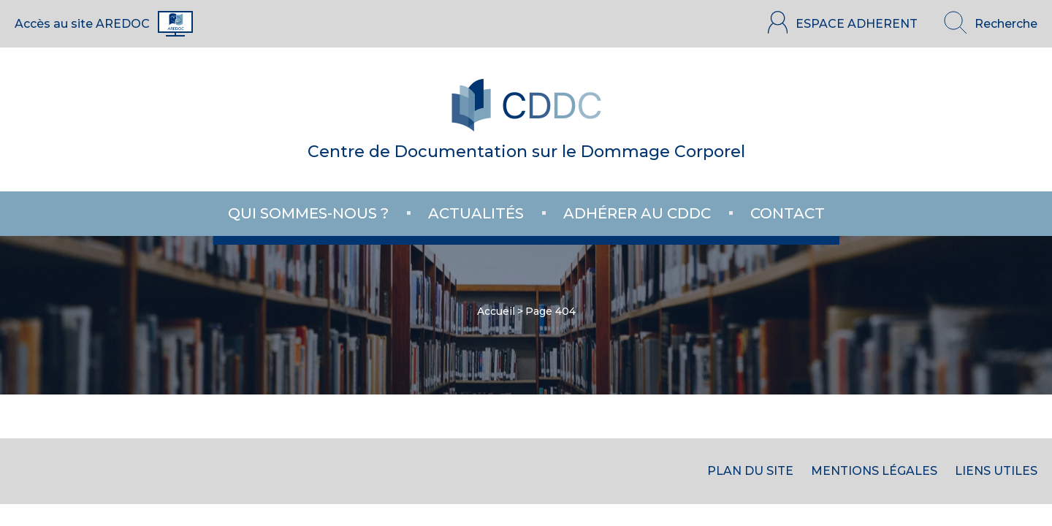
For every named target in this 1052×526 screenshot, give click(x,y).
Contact (787, 213)
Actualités (476, 213)
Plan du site (750, 471)
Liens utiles (996, 471)
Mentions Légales (874, 471)
